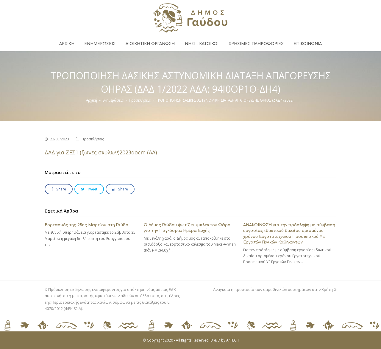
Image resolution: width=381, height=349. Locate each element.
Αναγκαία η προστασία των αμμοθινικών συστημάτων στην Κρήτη (274, 289)
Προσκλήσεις (93, 139)
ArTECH (232, 340)
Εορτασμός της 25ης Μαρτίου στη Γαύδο (86, 225)
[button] (59, 189)
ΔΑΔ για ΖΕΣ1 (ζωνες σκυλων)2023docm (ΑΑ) (101, 152)
